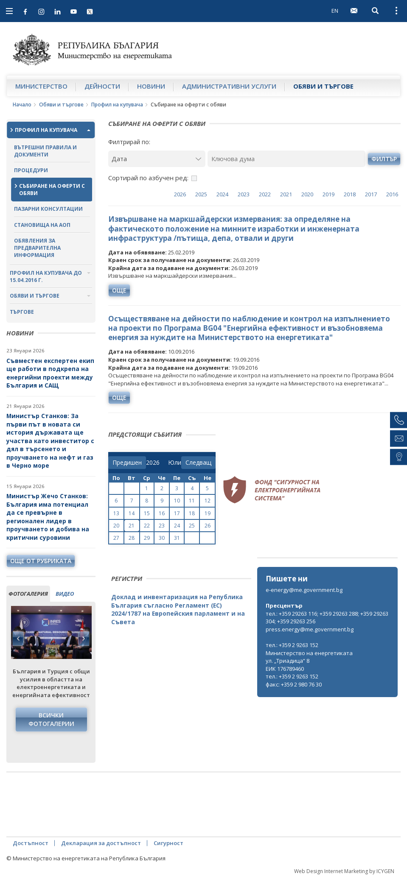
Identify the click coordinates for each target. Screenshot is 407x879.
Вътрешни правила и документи (45, 151)
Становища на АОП (42, 225)
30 (162, 537)
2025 (201, 194)
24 (177, 525)
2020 (307, 194)
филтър (384, 159)
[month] (174, 462)
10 (177, 500)
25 (192, 525)
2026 (180, 194)
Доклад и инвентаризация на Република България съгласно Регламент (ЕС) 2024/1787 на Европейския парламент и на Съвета (178, 609)
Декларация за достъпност (101, 843)
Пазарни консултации (48, 208)
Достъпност (30, 843)
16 (162, 513)
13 (116, 513)
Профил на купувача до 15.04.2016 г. (46, 276)
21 (132, 525)
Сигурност (168, 843)
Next (83, 638)
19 (208, 513)
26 (208, 525)
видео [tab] (65, 593)
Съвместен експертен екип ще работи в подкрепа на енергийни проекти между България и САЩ (50, 373)
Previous (18, 638)
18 (192, 513)
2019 (328, 194)
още (119, 290)
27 (116, 537)
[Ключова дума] (286, 159)
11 (192, 500)
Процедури (31, 170)
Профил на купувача (117, 104)
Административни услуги (229, 86)
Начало (22, 104)
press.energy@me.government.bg (310, 629)
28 (132, 537)
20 (116, 525)
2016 (392, 194)
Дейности (102, 86)
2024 (222, 194)
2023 (244, 194)
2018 (350, 194)
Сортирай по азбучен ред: (148, 177)
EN (334, 10)
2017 (371, 194)
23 (162, 525)
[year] (153, 462)
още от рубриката (40, 561)
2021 (286, 194)
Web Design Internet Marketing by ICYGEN (344, 871)
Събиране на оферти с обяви (52, 189)
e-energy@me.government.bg (304, 590)
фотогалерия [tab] (28, 593)
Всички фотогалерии (51, 719)
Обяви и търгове (323, 86)
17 (177, 513)
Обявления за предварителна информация (37, 248)
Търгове (22, 311)
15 (147, 513)
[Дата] (157, 159)
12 (208, 500)
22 (147, 525)
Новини (151, 86)
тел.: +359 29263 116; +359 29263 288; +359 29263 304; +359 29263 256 (327, 617)
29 (147, 537)
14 (132, 513)
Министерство (41, 86)
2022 (265, 194)
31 (177, 537)
